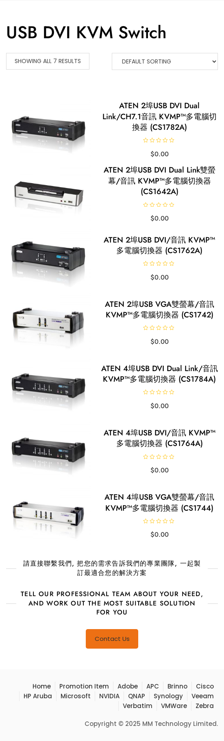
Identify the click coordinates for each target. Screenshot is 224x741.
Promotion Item (84, 686)
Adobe (127, 686)
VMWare (174, 706)
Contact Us (112, 638)
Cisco (205, 686)
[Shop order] (165, 61)
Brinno (177, 686)
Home (42, 686)
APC (152, 686)
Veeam (202, 696)
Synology (168, 696)
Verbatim (137, 706)
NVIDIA (109, 696)
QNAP (136, 696)
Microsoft (76, 696)
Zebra (205, 706)
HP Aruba (38, 696)
